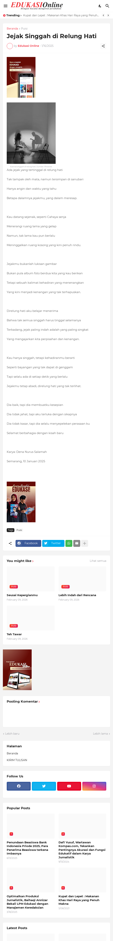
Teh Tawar (14, 634)
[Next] (108, 15)
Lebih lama (100, 733)
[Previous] (103, 15)
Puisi (24, 28)
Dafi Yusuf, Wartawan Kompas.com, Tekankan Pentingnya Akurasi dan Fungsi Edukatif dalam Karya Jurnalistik (82, 849)
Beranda (12, 28)
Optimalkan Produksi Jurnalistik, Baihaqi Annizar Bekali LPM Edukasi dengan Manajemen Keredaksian (27, 901)
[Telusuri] (108, 6)
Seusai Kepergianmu (22, 595)
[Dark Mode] (100, 6)
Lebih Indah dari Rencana (77, 595)
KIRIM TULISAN (17, 760)
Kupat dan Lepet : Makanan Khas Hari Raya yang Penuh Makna (61, 15)
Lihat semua (98, 560)
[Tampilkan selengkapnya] (84, 543)
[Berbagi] (103, 46)
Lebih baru (12, 733)
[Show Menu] (5, 6)
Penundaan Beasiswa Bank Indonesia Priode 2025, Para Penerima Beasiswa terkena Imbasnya (27, 847)
